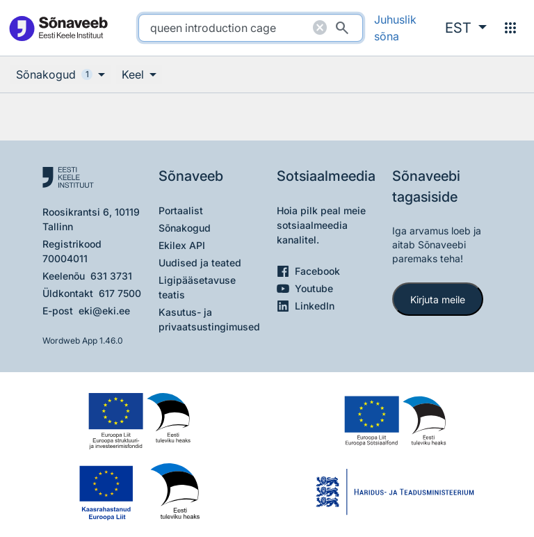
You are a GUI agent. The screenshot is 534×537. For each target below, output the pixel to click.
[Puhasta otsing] (320, 27)
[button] (466, 27)
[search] (250, 28)
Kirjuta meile (437, 299)
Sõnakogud (185, 228)
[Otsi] (342, 27)
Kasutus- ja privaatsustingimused (209, 319)
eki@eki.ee (104, 310)
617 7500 (120, 293)
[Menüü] (510, 27)
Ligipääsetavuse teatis (197, 287)
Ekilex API (182, 245)
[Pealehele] (58, 28)
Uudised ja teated (200, 262)
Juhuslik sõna (395, 28)
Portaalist (181, 210)
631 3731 (111, 276)
